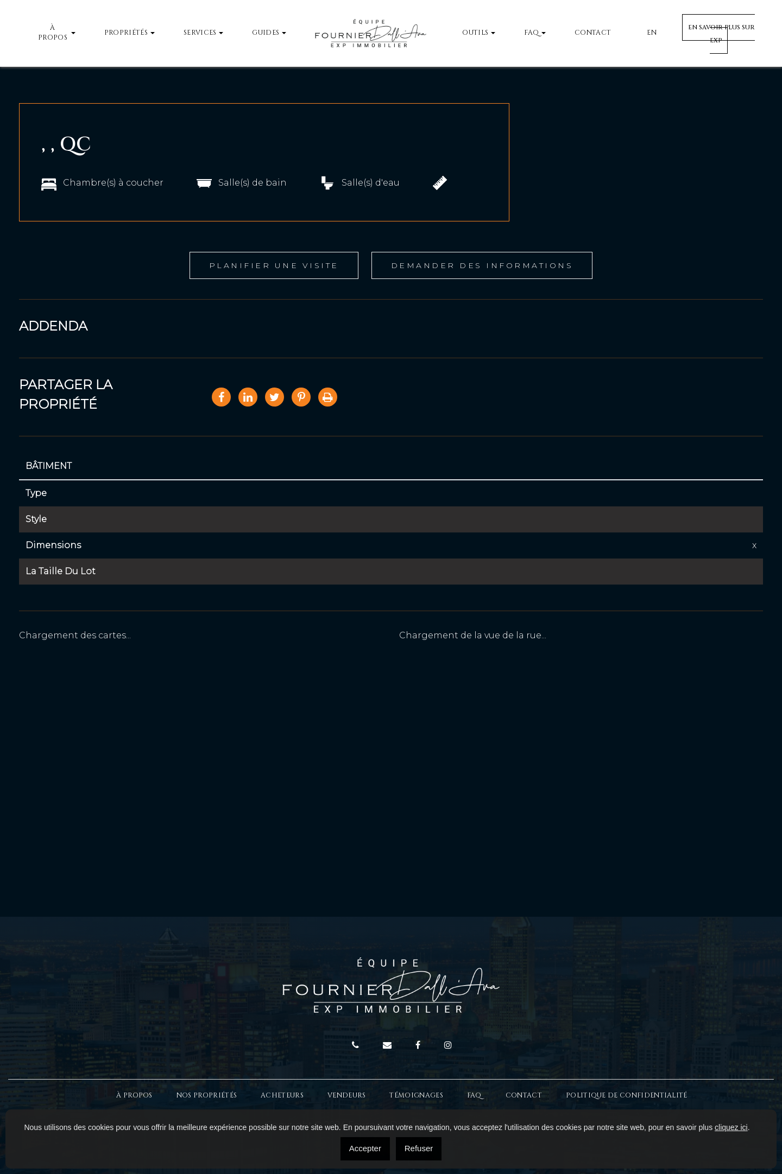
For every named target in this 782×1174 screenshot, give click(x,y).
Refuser (419, 1148)
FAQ (531, 32)
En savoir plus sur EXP (721, 34)
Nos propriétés (206, 1095)
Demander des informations (482, 265)
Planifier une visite (274, 265)
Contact (593, 32)
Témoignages (416, 1095)
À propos (52, 33)
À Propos (134, 1095)
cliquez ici (731, 1127)
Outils (475, 32)
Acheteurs (282, 1095)
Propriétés (126, 32)
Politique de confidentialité (627, 1095)
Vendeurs (346, 1095)
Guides (265, 32)
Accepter (365, 1148)
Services (200, 32)
